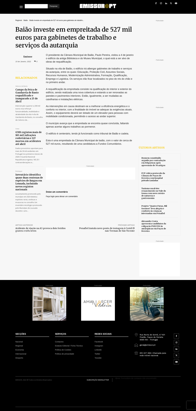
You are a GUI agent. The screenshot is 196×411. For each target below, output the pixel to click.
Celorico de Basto (21, 86)
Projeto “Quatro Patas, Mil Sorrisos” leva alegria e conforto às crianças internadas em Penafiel (154, 210)
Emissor (27, 57)
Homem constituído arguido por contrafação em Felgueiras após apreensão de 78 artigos (153, 162)
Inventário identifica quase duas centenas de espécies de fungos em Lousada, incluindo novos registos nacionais (29, 182)
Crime (17, 129)
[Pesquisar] (53, 6)
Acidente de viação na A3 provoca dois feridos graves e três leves (40, 229)
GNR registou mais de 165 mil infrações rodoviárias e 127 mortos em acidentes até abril (28, 138)
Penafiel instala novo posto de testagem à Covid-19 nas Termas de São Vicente (107, 229)
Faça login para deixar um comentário (62, 196)
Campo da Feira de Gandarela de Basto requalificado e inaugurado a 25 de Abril (27, 95)
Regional (18, 20)
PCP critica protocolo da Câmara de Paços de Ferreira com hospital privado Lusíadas (153, 177)
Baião (26, 20)
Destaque (18, 171)
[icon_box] (151, 336)
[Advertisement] (90, 174)
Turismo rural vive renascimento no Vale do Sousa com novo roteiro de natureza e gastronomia (153, 193)
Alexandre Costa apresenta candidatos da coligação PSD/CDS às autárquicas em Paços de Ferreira (153, 226)
